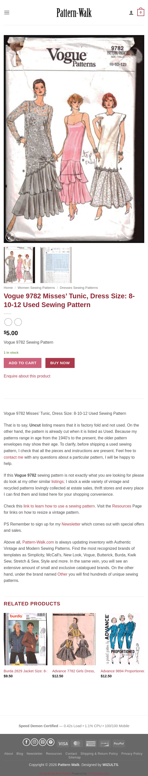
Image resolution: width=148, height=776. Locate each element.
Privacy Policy (132, 753)
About (8, 753)
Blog (19, 753)
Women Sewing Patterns (36, 288)
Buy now (60, 363)
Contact (71, 753)
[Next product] (8, 322)
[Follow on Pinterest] (50, 742)
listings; (58, 481)
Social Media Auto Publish (55, 773)
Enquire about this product (27, 376)
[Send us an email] (42, 742)
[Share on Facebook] (8, 383)
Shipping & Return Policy (99, 753)
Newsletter (71, 524)
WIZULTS (110, 765)
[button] (7, 12)
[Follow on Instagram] (34, 742)
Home (8, 288)
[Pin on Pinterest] (17, 383)
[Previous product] (18, 322)
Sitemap (74, 757)
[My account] (131, 12)
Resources (121, 506)
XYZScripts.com (99, 773)
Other (62, 574)
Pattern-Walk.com (38, 542)
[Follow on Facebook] (26, 742)
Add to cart (23, 363)
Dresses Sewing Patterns (79, 288)
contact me (13, 457)
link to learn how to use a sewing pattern (59, 506)
